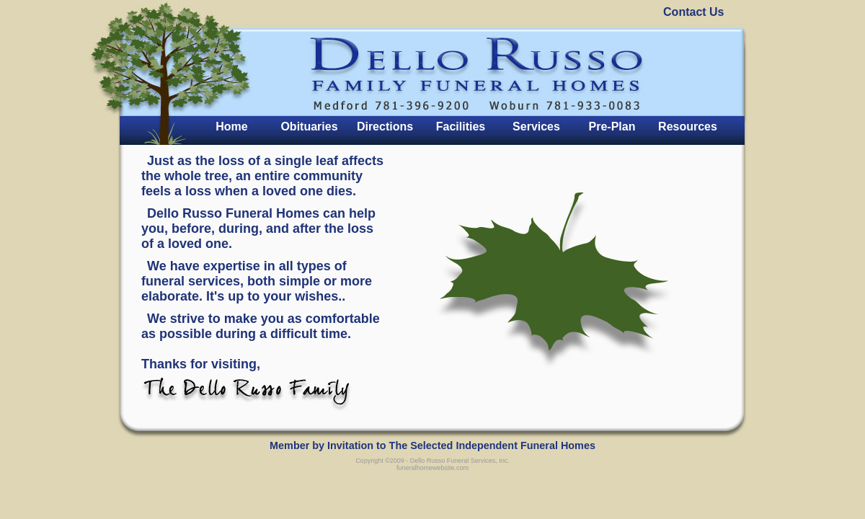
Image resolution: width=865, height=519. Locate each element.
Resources (687, 126)
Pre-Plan (612, 126)
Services (536, 126)
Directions (385, 126)
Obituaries (308, 126)
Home (231, 126)
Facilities (460, 126)
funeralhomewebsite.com (432, 467)
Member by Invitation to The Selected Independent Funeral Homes (432, 445)
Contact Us (693, 12)
